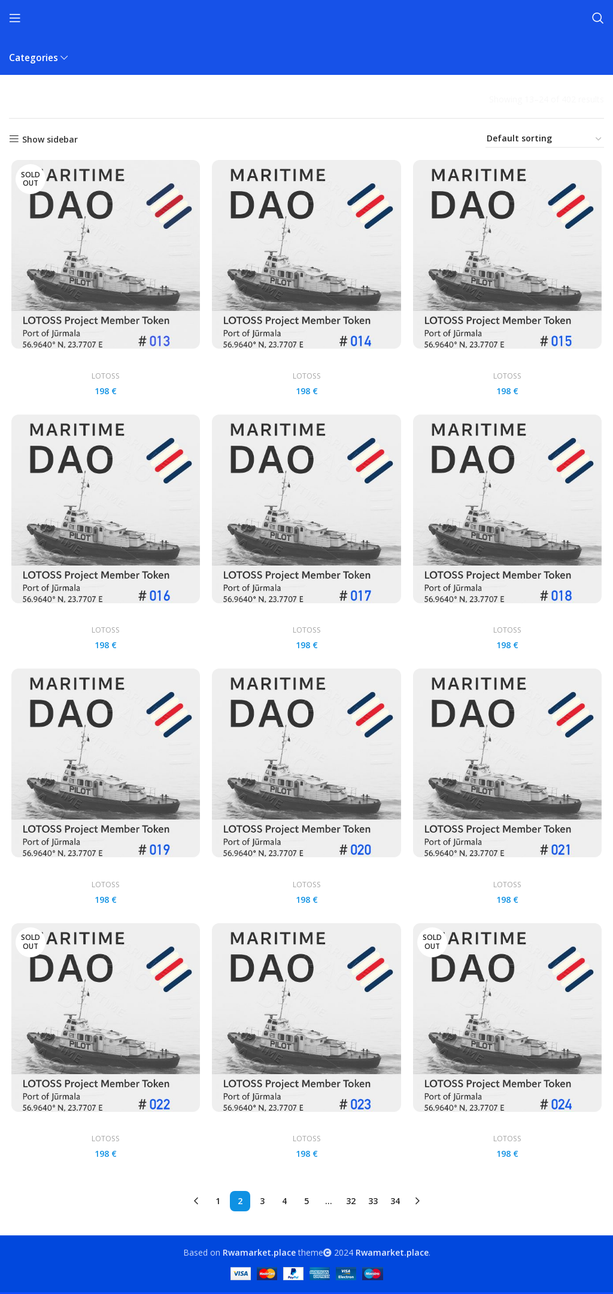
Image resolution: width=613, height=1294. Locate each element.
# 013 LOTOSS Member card (104, 361)
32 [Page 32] (351, 1202)
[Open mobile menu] (15, 18)
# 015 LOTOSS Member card (509, 361)
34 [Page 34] (395, 1202)
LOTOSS (104, 376)
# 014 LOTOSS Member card (306, 361)
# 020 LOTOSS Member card (306, 873)
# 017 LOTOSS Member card (306, 617)
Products (63, 99)
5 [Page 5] (306, 1202)
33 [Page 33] (373, 1202)
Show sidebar (50, 139)
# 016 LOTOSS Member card (104, 617)
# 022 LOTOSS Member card (104, 1129)
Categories (33, 57)
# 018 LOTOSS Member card (509, 617)
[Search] (598, 18)
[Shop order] (544, 139)
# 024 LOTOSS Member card (509, 1129)
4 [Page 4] (284, 1202)
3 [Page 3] (262, 1202)
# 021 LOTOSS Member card (509, 873)
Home (22, 99)
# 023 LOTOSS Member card (306, 1129)
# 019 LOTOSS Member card (104, 873)
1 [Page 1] (218, 1202)
